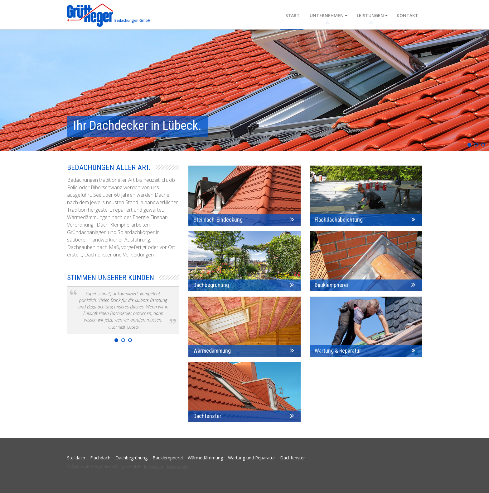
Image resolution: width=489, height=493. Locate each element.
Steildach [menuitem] (76, 458)
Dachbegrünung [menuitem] (131, 458)
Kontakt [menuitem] (407, 15)
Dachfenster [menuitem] (292, 458)
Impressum (153, 466)
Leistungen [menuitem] (371, 15)
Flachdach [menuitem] (100, 458)
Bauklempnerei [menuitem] (168, 458)
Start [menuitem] (295, 15)
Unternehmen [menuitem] (329, 15)
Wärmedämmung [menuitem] (205, 458)
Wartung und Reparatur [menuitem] (251, 458)
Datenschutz (177, 466)
